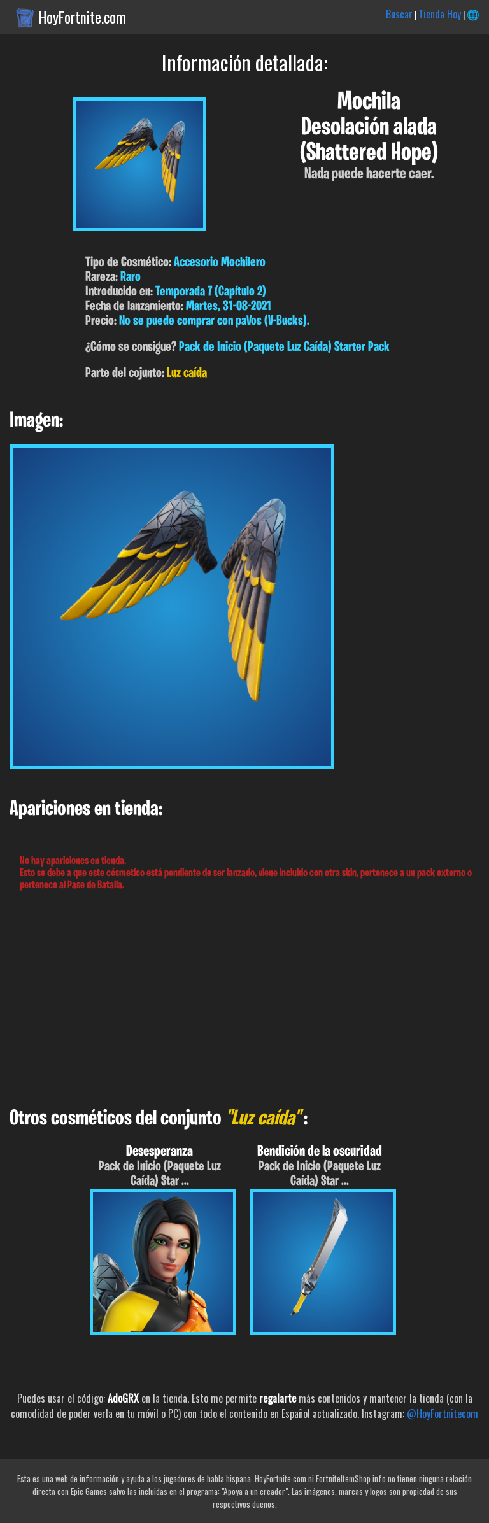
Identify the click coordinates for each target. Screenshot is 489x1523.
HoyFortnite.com (82, 17)
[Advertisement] (244, 999)
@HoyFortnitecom (442, 1413)
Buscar (399, 14)
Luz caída (187, 373)
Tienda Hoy (439, 14)
